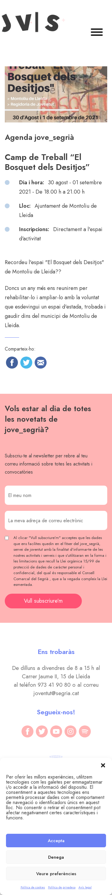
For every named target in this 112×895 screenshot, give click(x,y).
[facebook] (27, 731)
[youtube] (56, 731)
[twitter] (42, 731)
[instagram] (70, 731)
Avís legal (85, 887)
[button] (103, 765)
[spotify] (85, 731)
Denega (56, 857)
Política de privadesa (62, 887)
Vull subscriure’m (43, 601)
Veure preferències (56, 873)
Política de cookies (33, 887)
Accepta (56, 840)
